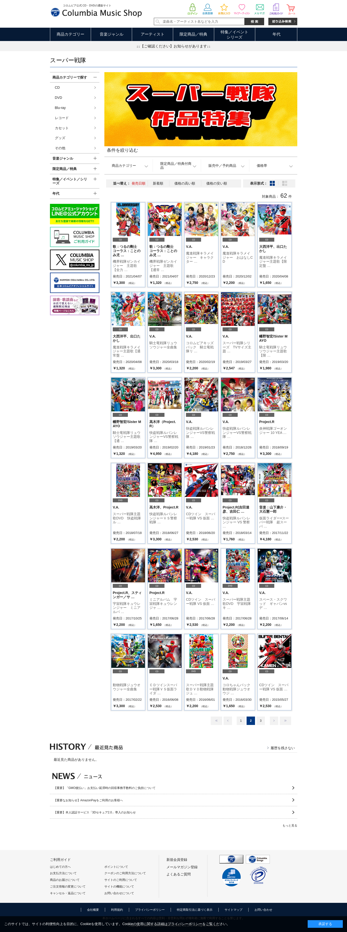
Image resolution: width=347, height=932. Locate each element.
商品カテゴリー (70, 34)
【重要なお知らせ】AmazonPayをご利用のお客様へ (88, 800)
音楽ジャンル (111, 34)
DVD (58, 98)
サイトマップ (233, 909)
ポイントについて (116, 866)
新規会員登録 (176, 860)
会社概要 (93, 909)
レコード (62, 118)
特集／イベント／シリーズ (69, 181)
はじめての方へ (60, 866)
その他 (60, 148)
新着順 (158, 183)
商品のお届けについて (65, 880)
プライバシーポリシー (150, 909)
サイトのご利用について (120, 880)
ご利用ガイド (60, 860)
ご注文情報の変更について (68, 886)
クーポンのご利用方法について (125, 873)
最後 (285, 721)
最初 (216, 721)
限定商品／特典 (193, 34)
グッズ (60, 138)
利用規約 (117, 909)
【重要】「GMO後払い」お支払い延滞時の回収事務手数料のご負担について (105, 788)
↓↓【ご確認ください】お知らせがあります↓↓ (174, 46)
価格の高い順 (184, 183)
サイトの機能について (119, 886)
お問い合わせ (263, 909)
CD (57, 87)
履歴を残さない (283, 748)
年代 (276, 34)
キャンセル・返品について (68, 893)
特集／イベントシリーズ (234, 34)
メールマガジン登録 (182, 867)
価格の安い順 (216, 183)
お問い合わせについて (119, 893)
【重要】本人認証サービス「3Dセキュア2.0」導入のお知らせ (95, 812)
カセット (62, 128)
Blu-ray (60, 108)
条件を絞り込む (122, 150)
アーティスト (152, 34)
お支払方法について (63, 873)
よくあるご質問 (178, 874)
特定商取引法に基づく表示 (194, 909)
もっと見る (289, 825)
